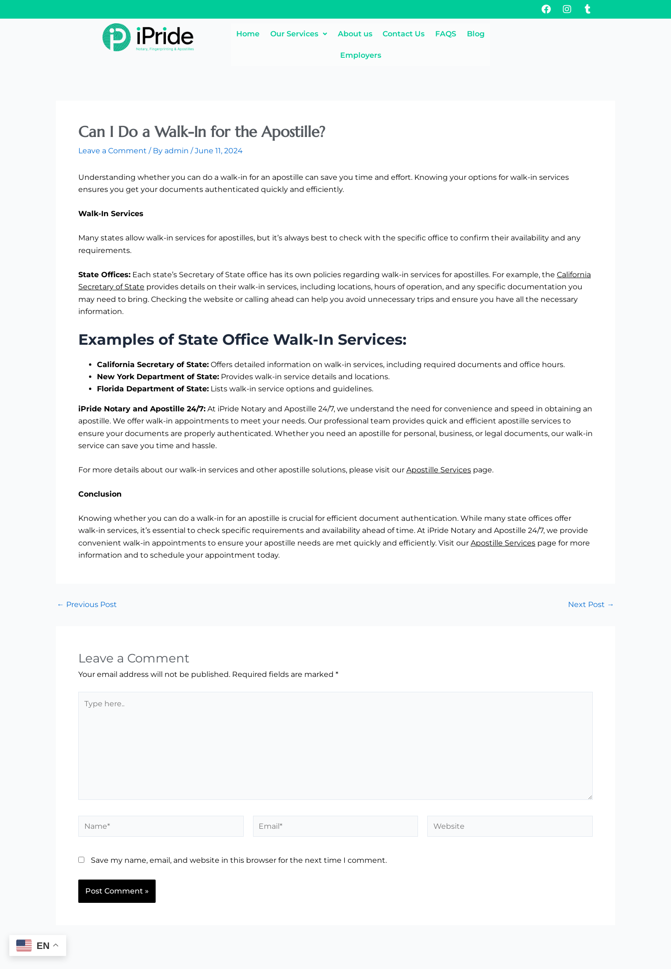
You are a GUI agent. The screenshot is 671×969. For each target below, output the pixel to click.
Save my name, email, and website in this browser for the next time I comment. (239, 842)
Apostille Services (438, 449)
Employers (562, 33)
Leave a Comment (112, 131)
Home (227, 33)
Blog (511, 33)
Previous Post (87, 584)
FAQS (470, 33)
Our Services (289, 33)
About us (357, 33)
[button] (289, 34)
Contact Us (417, 33)
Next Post (591, 584)
